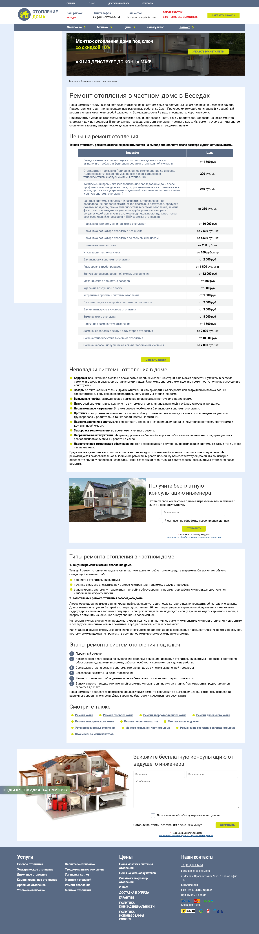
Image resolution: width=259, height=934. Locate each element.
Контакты (147, 3)
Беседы (71, 17)
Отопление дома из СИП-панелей (36, 260)
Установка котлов (27, 86)
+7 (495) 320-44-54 (106, 17)
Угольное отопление (28, 57)
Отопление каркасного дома (33, 256)
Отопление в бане (26, 132)
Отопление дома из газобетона (35, 246)
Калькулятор (155, 27)
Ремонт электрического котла (94, 721)
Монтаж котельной (27, 80)
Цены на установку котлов (137, 873)
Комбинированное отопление (34, 48)
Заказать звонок (223, 15)
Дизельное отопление (29, 43)
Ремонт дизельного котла (213, 715)
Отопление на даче (27, 127)
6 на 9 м (36, 226)
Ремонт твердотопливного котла (164, 715)
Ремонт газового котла (118, 715)
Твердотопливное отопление (33, 66)
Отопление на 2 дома (29, 136)
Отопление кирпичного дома (33, 265)
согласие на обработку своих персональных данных (194, 537)
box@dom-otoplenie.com (141, 17)
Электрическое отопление (32, 38)
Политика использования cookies (131, 915)
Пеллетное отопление (29, 61)
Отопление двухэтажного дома (35, 145)
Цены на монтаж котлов (31, 105)
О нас (92, 3)
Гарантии (126, 897)
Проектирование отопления (33, 123)
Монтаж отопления (78, 890)
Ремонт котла (84, 715)
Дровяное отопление (28, 52)
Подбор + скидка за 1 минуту (35, 790)
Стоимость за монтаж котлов (94, 734)
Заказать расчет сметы (208, 51)
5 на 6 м (20, 222)
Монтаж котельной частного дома (147, 727)
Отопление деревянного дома (34, 251)
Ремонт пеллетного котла (141, 721)
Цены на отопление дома (31, 100)
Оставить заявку (156, 359)
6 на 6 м (52, 222)
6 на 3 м (36, 222)
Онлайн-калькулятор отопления (133, 880)
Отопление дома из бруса (31, 242)
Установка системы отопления (95, 727)
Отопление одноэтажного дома (35, 141)
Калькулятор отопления (30, 115)
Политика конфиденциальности (136, 904)
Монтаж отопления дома (31, 91)
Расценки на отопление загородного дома (207, 727)
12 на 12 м (22, 231)
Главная (71, 3)
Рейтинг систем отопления (38, 110)
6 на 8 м (20, 226)
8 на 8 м (52, 226)
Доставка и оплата (118, 3)
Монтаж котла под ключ (183, 721)
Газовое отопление (27, 34)
